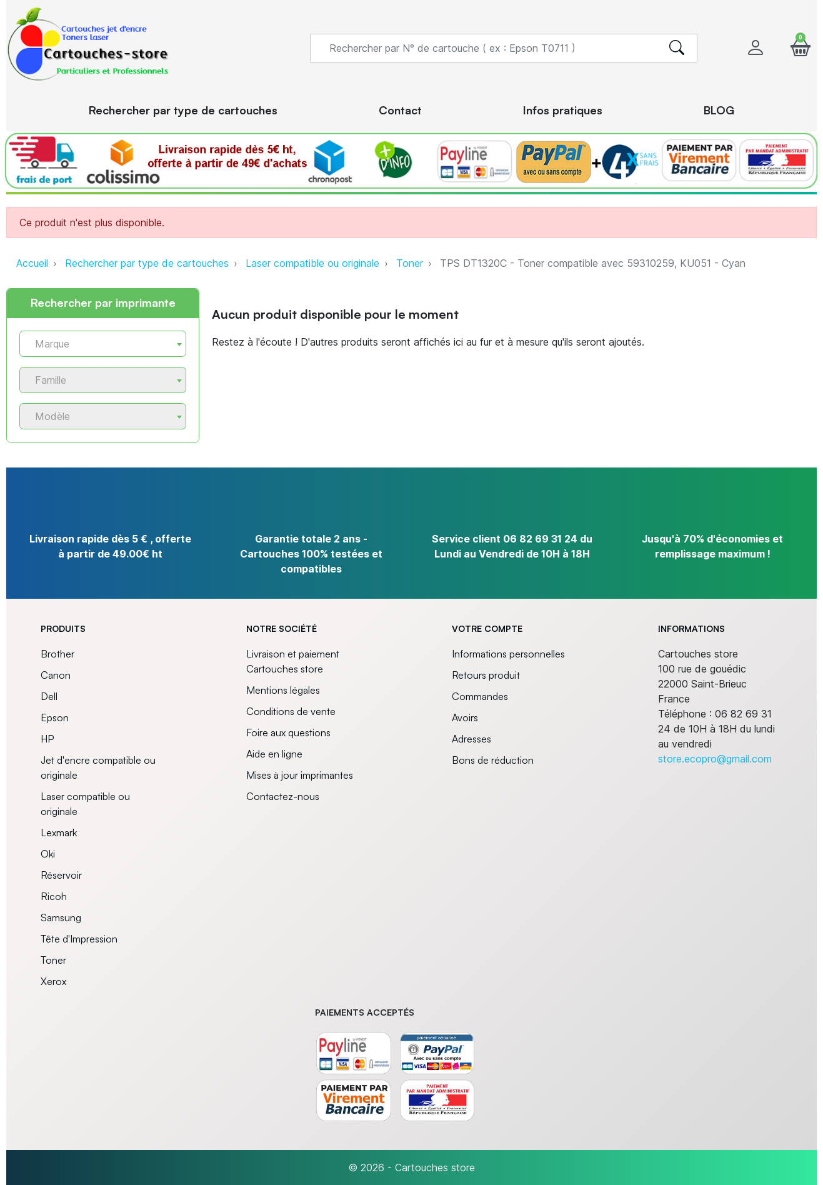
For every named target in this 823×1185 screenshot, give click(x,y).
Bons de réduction (493, 760)
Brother (57, 654)
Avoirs (465, 717)
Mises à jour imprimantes (299, 775)
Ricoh (54, 896)
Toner (409, 263)
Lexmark (59, 832)
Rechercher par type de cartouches (147, 263)
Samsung (61, 917)
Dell (49, 696)
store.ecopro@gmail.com (715, 758)
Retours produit (486, 675)
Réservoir (61, 875)
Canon (56, 675)
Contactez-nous (282, 796)
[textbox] (98, 344)
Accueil (32, 263)
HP (47, 738)
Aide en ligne (274, 754)
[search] (676, 48)
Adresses (471, 738)
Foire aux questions (288, 732)
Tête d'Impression (79, 938)
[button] (800, 47)
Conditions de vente (291, 711)
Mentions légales (283, 690)
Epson (55, 717)
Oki (48, 854)
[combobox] (102, 344)
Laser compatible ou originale (312, 263)
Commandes (480, 696)
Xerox (53, 981)
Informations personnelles (508, 654)
